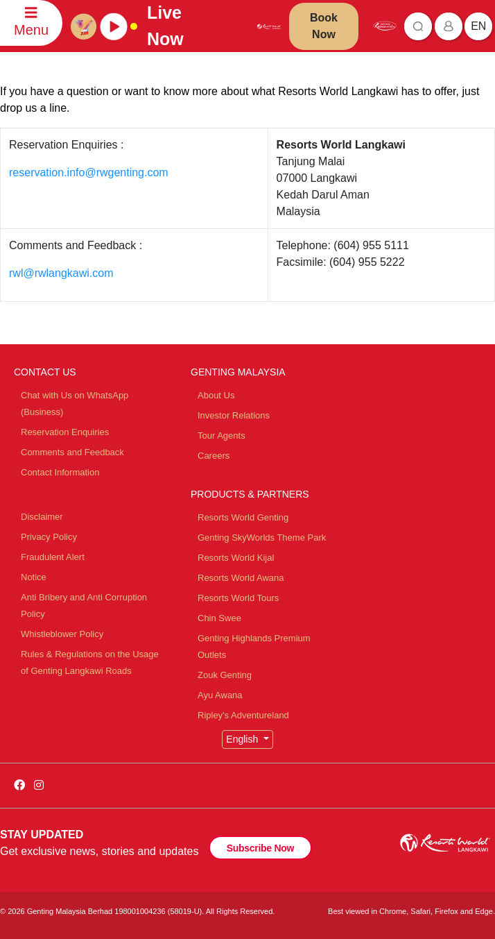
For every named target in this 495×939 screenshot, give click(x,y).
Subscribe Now (260, 848)
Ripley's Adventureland (243, 715)
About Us (216, 395)
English (243, 739)
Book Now (324, 26)
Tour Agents (221, 435)
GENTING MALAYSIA (238, 372)
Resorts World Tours (238, 598)
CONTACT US (45, 372)
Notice (33, 577)
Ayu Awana (220, 695)
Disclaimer (42, 516)
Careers (213, 455)
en (478, 26)
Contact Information (60, 472)
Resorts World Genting (243, 517)
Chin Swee (219, 618)
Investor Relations (234, 415)
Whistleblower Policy (62, 634)
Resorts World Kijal (236, 557)
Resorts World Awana (241, 578)
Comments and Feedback (72, 452)
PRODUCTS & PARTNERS (250, 494)
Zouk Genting (225, 675)
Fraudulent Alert (53, 557)
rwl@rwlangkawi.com (61, 273)
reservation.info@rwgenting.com (88, 172)
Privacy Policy (49, 537)
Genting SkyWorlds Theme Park (262, 537)
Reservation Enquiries (65, 432)
